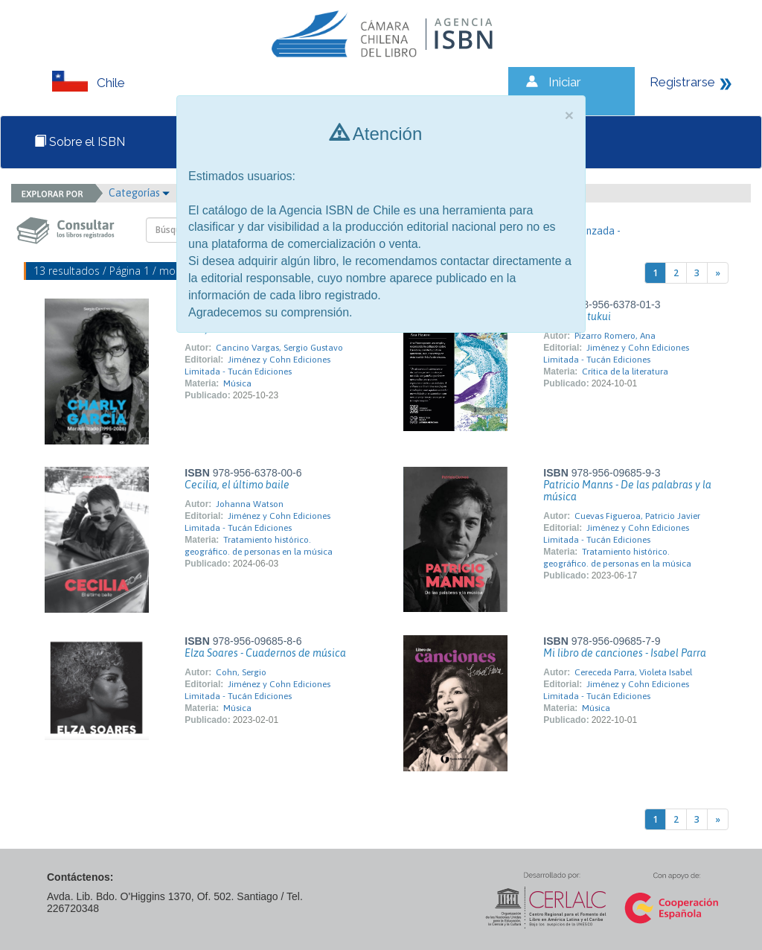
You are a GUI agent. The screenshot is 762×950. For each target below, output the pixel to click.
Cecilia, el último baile (237, 485)
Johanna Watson (250, 504)
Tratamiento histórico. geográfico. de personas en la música (259, 546)
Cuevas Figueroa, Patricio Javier (637, 516)
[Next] (718, 273)
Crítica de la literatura (625, 371)
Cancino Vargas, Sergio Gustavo (279, 347)
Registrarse (682, 81)
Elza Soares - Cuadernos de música (265, 653)
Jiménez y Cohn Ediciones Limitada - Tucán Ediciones (257, 522)
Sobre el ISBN (79, 142)
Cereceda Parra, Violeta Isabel (633, 672)
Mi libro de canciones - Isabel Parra (624, 653)
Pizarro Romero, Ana (615, 336)
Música (237, 383)
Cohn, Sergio (241, 672)
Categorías (139, 193)
